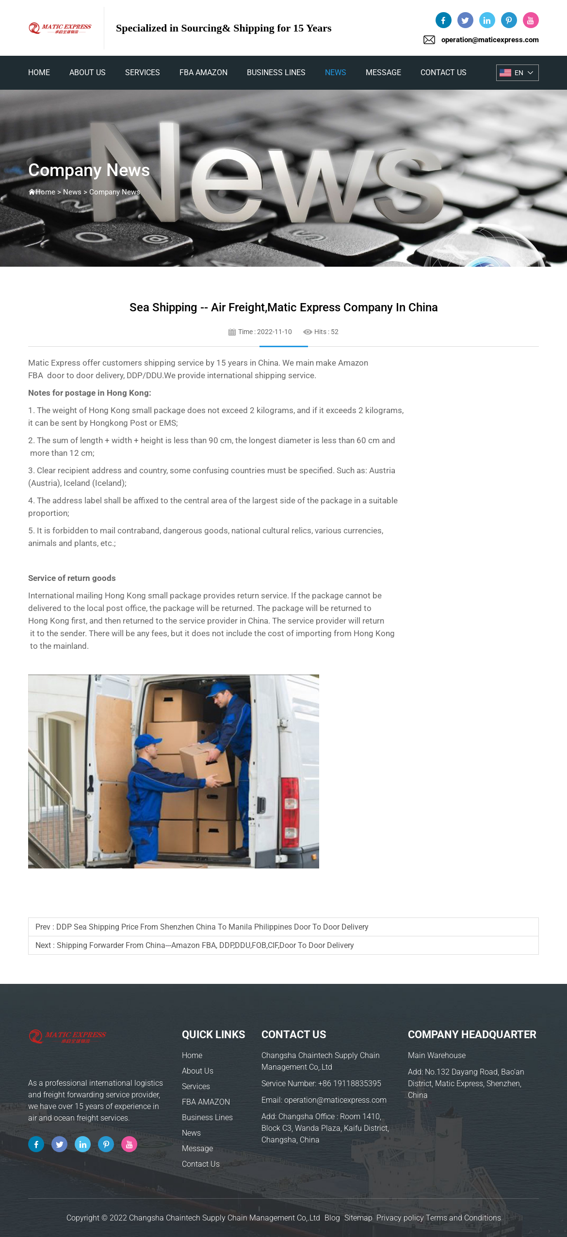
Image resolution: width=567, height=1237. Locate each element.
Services (142, 72)
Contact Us (444, 72)
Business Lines (276, 72)
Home (192, 1055)
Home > (49, 192)
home (39, 72)
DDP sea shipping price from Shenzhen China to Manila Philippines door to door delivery (212, 927)
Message (383, 72)
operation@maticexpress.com (490, 39)
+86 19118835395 (349, 1083)
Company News (114, 192)
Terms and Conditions (463, 1217)
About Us (87, 72)
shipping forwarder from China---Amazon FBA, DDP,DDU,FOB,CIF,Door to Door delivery (205, 945)
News (335, 72)
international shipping (246, 375)
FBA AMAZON (203, 72)
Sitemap (358, 1217)
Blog (332, 1217)
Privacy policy (400, 1217)
